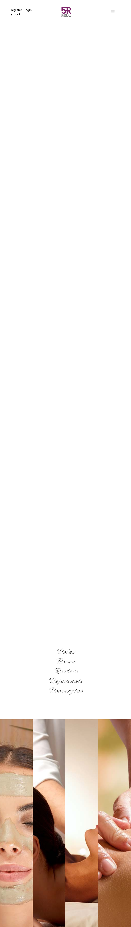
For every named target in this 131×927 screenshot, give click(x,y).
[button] (112, 11)
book (17, 14)
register (16, 10)
